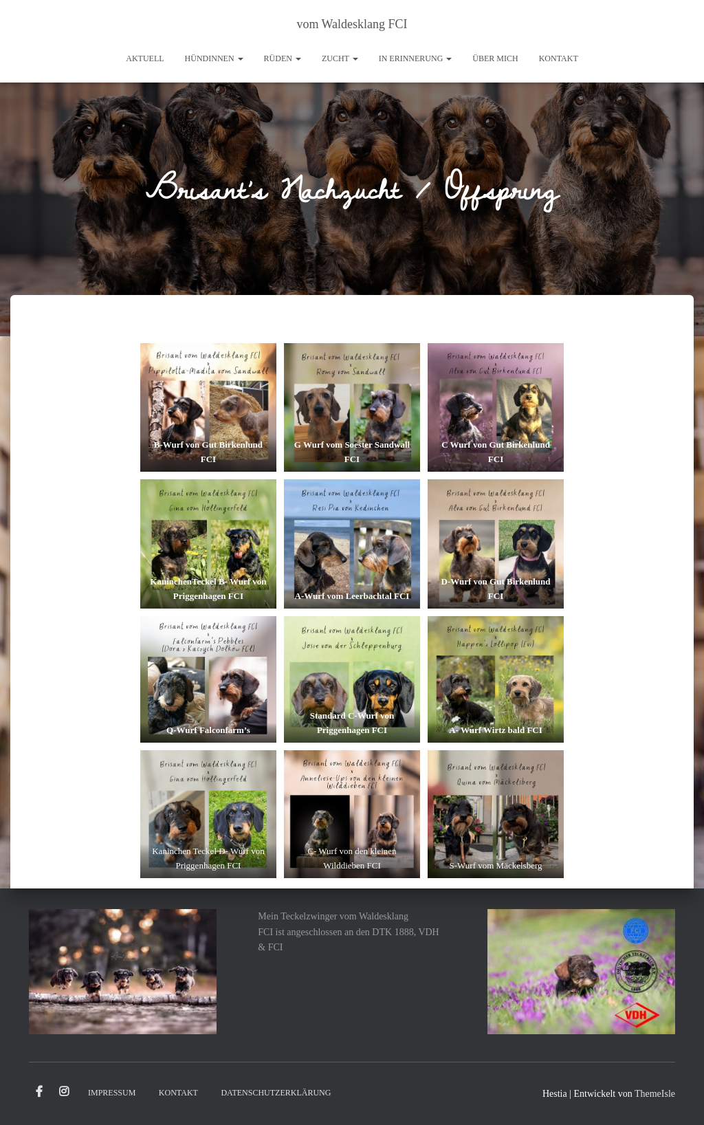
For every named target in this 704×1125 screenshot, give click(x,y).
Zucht (340, 58)
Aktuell (145, 58)
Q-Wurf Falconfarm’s (208, 730)
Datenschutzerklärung (276, 1092)
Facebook (39, 1092)
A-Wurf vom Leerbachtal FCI (352, 596)
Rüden (282, 58)
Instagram (64, 1092)
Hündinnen (214, 58)
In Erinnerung (415, 58)
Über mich (495, 58)
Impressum (111, 1092)
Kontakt (558, 58)
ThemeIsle (655, 1094)
